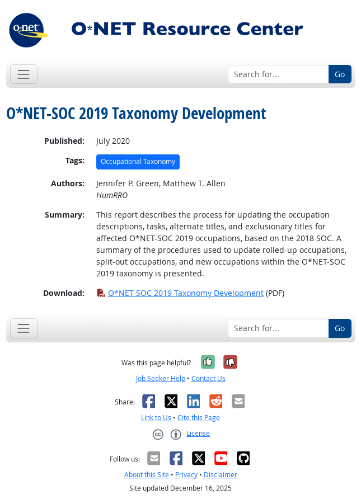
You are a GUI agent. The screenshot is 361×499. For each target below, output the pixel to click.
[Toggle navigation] (23, 74)
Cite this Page (198, 417)
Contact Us (208, 378)
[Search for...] (278, 74)
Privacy (186, 474)
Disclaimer (220, 474)
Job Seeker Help (160, 378)
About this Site (146, 474)
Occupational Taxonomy (138, 161)
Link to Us (156, 417)
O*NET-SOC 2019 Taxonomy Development (180, 293)
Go (340, 74)
